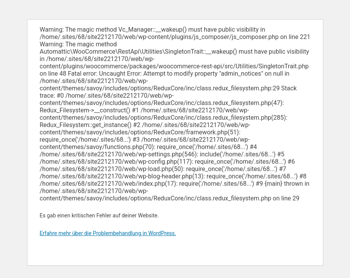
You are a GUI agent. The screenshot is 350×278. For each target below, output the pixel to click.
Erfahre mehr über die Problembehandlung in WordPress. (108, 233)
